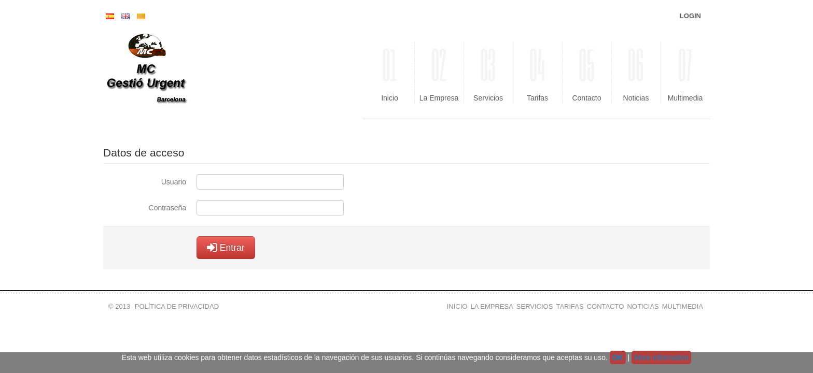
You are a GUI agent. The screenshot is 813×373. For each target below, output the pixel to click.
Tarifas (537, 72)
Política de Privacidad (177, 306)
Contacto (586, 72)
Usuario (173, 182)
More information (661, 357)
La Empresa (439, 72)
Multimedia (685, 72)
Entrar (226, 247)
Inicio (389, 72)
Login (690, 16)
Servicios (488, 72)
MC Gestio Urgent (173, 72)
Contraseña (167, 208)
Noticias (636, 72)
